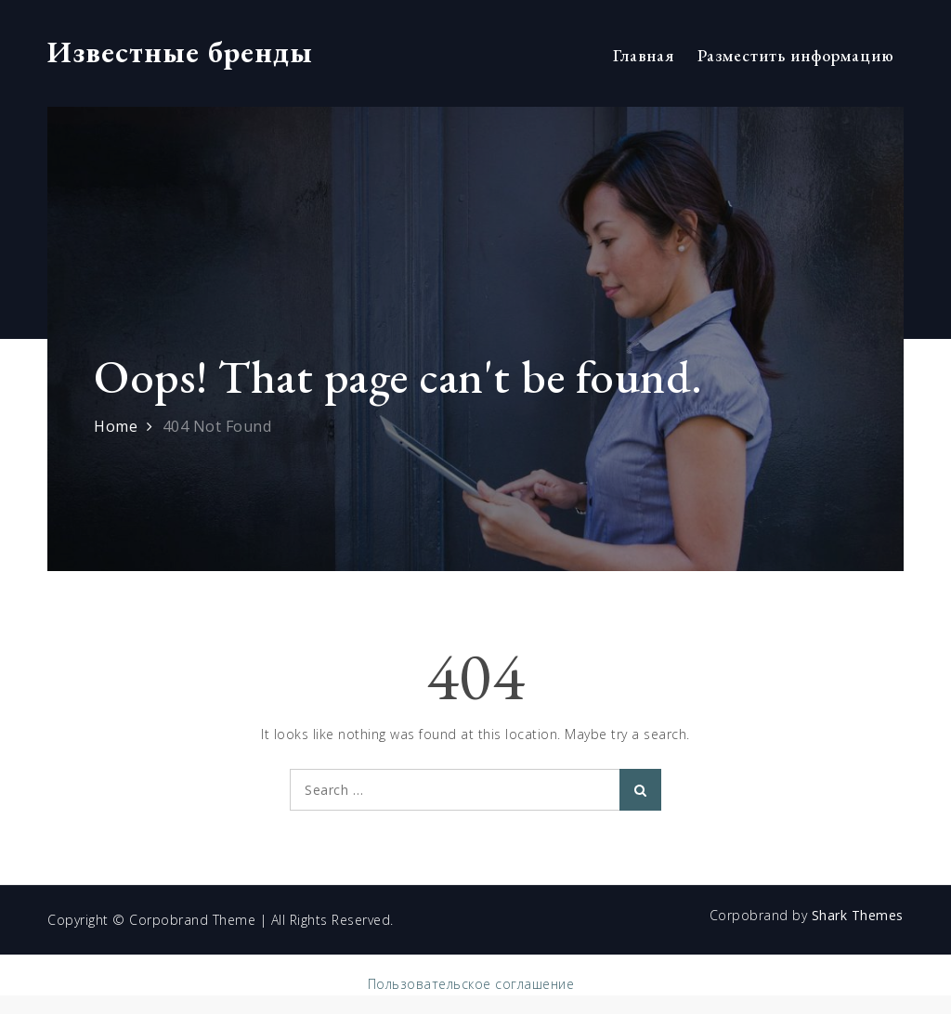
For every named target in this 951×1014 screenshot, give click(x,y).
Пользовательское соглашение (471, 984)
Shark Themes (858, 915)
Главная (643, 55)
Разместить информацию (795, 55)
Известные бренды (180, 52)
